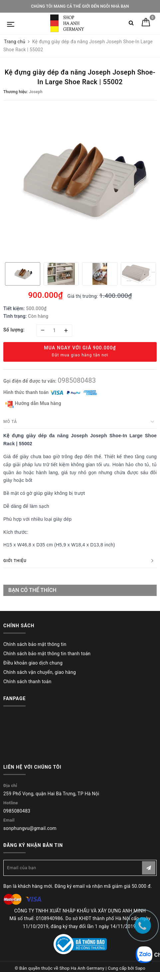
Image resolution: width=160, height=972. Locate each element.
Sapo (140, 968)
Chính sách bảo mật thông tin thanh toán (46, 653)
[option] (80, 180)
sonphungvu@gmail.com (30, 828)
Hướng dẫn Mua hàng (33, 404)
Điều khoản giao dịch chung (33, 663)
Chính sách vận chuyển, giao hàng (39, 672)
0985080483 (77, 380)
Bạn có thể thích (32, 590)
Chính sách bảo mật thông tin (35, 644)
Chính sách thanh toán (27, 681)
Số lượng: (14, 329)
